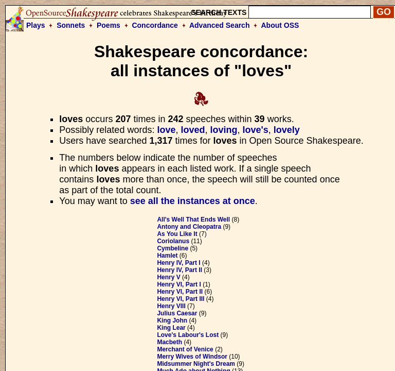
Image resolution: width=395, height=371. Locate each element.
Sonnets (71, 25)
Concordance (154, 25)
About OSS (280, 25)
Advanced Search (219, 25)
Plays (35, 25)
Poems (108, 25)
